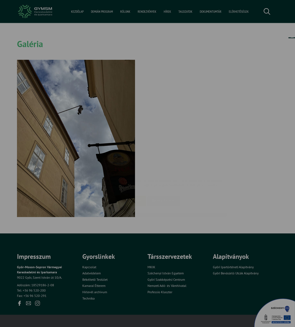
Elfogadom (130, 176)
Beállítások (163, 176)
